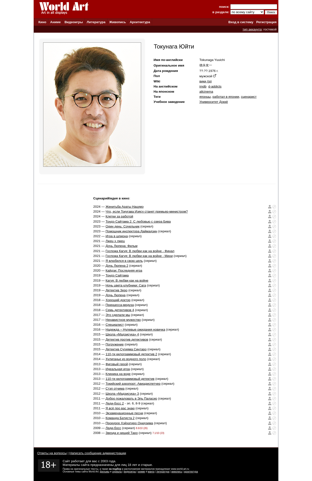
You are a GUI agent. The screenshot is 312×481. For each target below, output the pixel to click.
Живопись (117, 22)
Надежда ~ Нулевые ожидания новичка (135, 329)
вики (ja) (205, 81)
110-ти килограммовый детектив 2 (131, 354)
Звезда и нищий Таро (122, 433)
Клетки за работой (119, 216)
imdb (202, 86)
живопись (176, 471)
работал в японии (226, 96)
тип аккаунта (252, 29)
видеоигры (130, 471)
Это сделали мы (118, 315)
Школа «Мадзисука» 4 (122, 334)
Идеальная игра (118, 369)
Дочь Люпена (116, 295)
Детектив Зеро (116, 290)
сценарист (249, 96)
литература (162, 471)
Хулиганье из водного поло (126, 359)
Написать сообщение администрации (97, 453)
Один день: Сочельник (122, 226)
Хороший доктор (118, 300)
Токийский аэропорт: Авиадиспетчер (133, 383)
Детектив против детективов (127, 339)
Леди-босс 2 (115, 403)
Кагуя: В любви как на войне (127, 280)
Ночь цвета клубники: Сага (126, 285)
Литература (96, 22)
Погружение (115, 344)
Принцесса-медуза (120, 305)
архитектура (191, 471)
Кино (42, 22)
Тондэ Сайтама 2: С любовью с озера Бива (138, 221)
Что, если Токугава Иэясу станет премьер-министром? (147, 211)
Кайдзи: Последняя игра (124, 270)
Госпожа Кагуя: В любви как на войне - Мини (139, 256)
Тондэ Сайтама (117, 275)
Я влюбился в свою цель (124, 261)
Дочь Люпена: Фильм (121, 246)
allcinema (206, 91)
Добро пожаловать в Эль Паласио (131, 398)
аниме (141, 471)
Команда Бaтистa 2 (120, 418)
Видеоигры (74, 22)
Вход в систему (240, 22)
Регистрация (266, 22)
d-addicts (215, 86)
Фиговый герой (117, 364)
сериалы (117, 471)
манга (151, 471)
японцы (205, 96)
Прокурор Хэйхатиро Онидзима (129, 423)
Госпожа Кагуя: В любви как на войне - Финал (140, 251)
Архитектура (140, 22)
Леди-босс (113, 428)
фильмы (104, 471)
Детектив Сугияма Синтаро (126, 349)
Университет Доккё (213, 102)
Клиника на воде (118, 374)
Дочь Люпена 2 (117, 265)
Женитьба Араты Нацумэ (125, 206)
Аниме (55, 22)
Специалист (115, 324)
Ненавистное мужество (123, 320)
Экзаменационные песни (124, 413)
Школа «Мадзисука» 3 (122, 393)
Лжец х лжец (115, 241)
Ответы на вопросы (52, 453)
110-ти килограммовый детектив (130, 379)
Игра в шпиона (117, 236)
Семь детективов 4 (120, 310)
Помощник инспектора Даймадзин (131, 231)
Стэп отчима (115, 388)
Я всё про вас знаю (120, 408)
